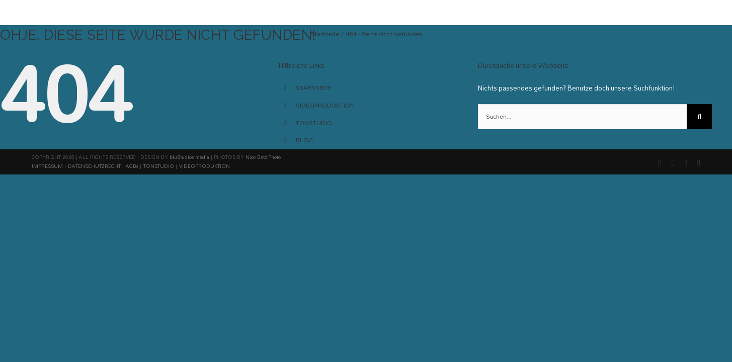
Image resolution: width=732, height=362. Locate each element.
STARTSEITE (314, 87)
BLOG (304, 139)
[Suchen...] (582, 116)
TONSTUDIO (314, 122)
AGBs (132, 166)
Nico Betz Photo (263, 157)
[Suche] (699, 116)
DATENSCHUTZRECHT (94, 166)
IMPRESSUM (47, 166)
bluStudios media (189, 157)
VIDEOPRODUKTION (325, 105)
